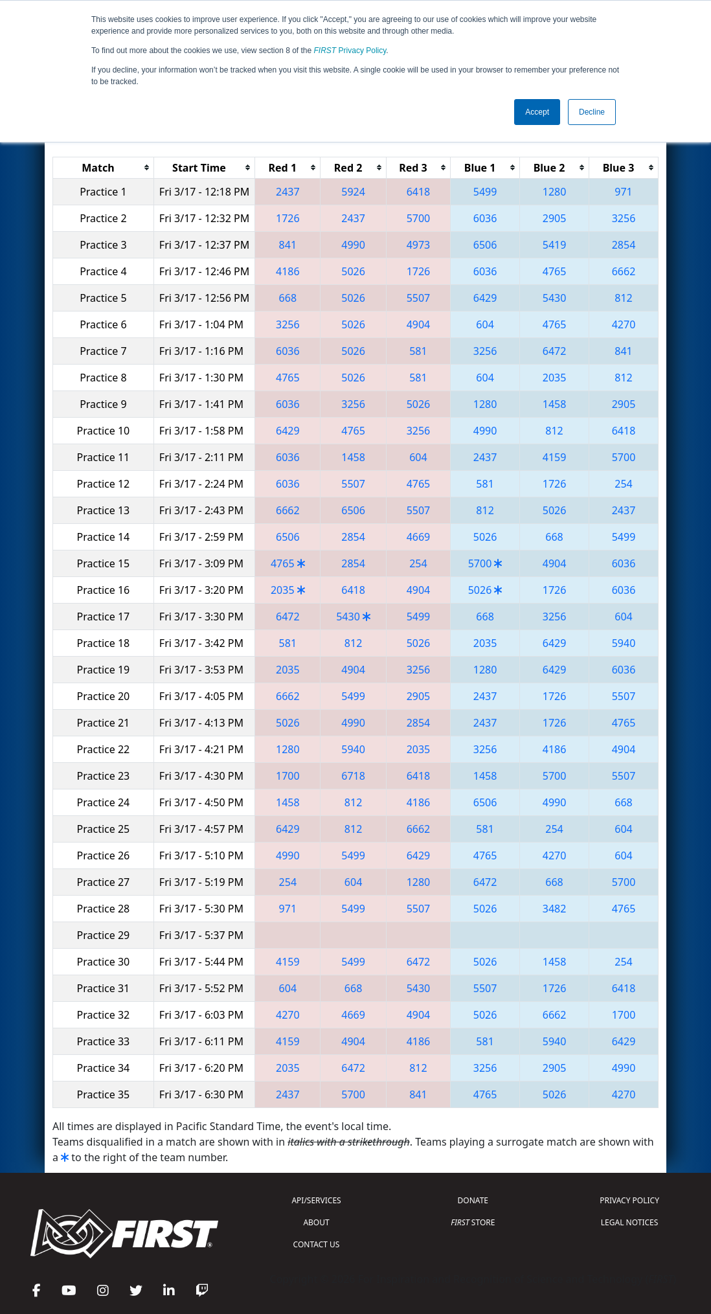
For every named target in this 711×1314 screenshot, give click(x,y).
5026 (353, 271)
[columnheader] (103, 167)
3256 (624, 218)
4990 (353, 245)
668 (288, 298)
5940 (624, 643)
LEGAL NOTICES (630, 1222)
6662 (624, 271)
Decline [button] (592, 112)
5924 (353, 192)
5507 (419, 298)
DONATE (473, 1200)
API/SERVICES (316, 1200)
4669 (419, 537)
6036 (485, 218)
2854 (624, 245)
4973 (419, 245)
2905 (555, 218)
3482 (555, 908)
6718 (353, 776)
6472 (555, 351)
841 (288, 245)
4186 (288, 271)
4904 (419, 324)
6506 (485, 245)
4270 (624, 324)
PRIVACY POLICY (629, 1200)
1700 (288, 776)
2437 (288, 192)
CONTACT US (316, 1244)
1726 (288, 218)
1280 (555, 192)
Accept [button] (537, 112)
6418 (419, 192)
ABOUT (316, 1222)
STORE (473, 1222)
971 (623, 192)
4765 (555, 271)
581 (418, 351)
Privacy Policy (350, 50)
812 (623, 298)
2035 (555, 377)
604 (484, 324)
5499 (485, 192)
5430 (555, 298)
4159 (555, 457)
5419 (555, 245)
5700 (419, 218)
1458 (555, 404)
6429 (485, 298)
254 (623, 484)
